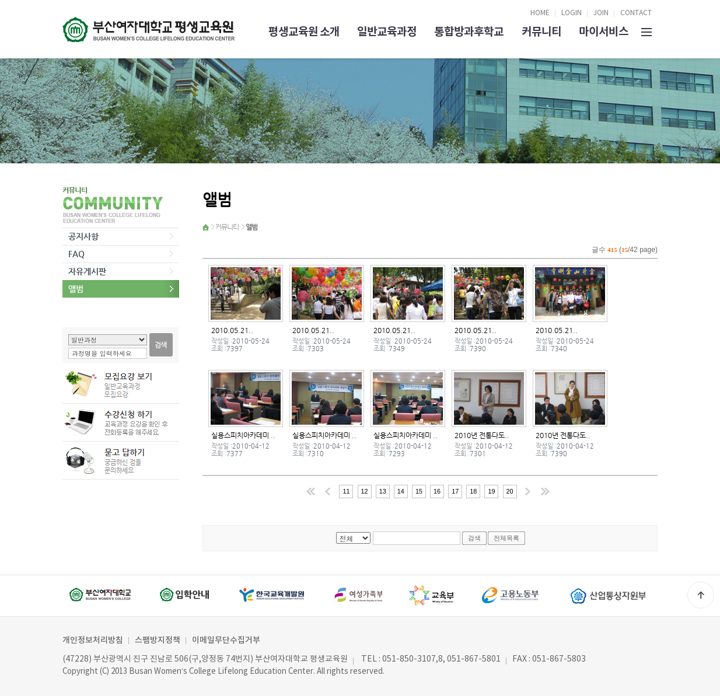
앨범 (75, 288)
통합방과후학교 (469, 32)
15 (418, 491)
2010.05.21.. (232, 330)
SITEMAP (646, 31)
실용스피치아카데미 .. (243, 435)
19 (491, 491)
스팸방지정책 (157, 640)
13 (382, 491)
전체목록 (506, 537)
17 (455, 491)
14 (400, 491)
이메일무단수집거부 (226, 640)
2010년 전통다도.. (482, 435)
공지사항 (83, 236)
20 (509, 491)
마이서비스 (603, 32)
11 (345, 491)
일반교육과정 (387, 32)
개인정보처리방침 (92, 640)
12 (364, 491)
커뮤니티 (541, 32)
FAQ (76, 253)
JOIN (601, 13)
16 (437, 491)
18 (473, 491)
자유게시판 (87, 271)
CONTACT (636, 13)
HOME (540, 13)
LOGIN (571, 13)
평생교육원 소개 (304, 32)
